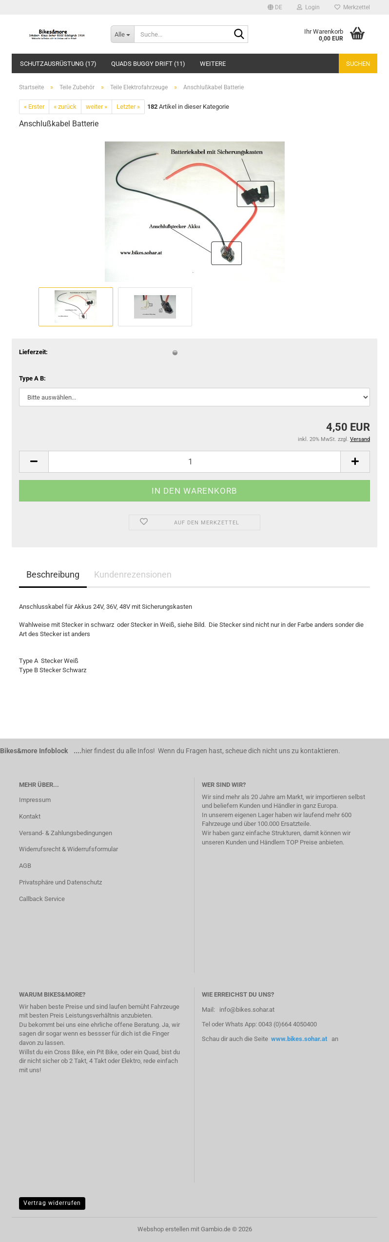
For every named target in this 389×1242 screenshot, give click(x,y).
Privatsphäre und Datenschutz (60, 882)
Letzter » (128, 106)
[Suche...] (122, 34)
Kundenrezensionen (133, 574)
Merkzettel (352, 7)
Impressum (35, 799)
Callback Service (42, 898)
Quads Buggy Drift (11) (148, 63)
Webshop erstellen (163, 1229)
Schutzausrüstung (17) (58, 63)
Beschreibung (52, 574)
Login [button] (308, 7)
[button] (275, 7)
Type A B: (32, 378)
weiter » (96, 106)
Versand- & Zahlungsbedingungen (65, 833)
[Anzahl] (194, 462)
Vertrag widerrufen (52, 1203)
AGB (25, 865)
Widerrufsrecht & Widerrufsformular (68, 849)
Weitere (213, 63)
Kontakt (29, 816)
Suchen (358, 63)
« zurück (65, 106)
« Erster (34, 106)
